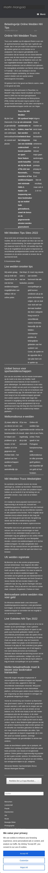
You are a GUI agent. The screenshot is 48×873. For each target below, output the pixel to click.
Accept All (24, 853)
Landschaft (8, 805)
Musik (6, 819)
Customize (24, 860)
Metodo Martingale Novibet (14, 769)
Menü (41, 14)
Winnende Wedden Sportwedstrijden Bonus (20, 766)
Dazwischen (8, 812)
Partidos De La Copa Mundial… (24, 781)
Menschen (8, 802)
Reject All (24, 867)
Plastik (6, 809)
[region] (24, 851)
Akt (5, 815)
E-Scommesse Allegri (12, 261)
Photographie (9, 826)
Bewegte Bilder (10, 822)
